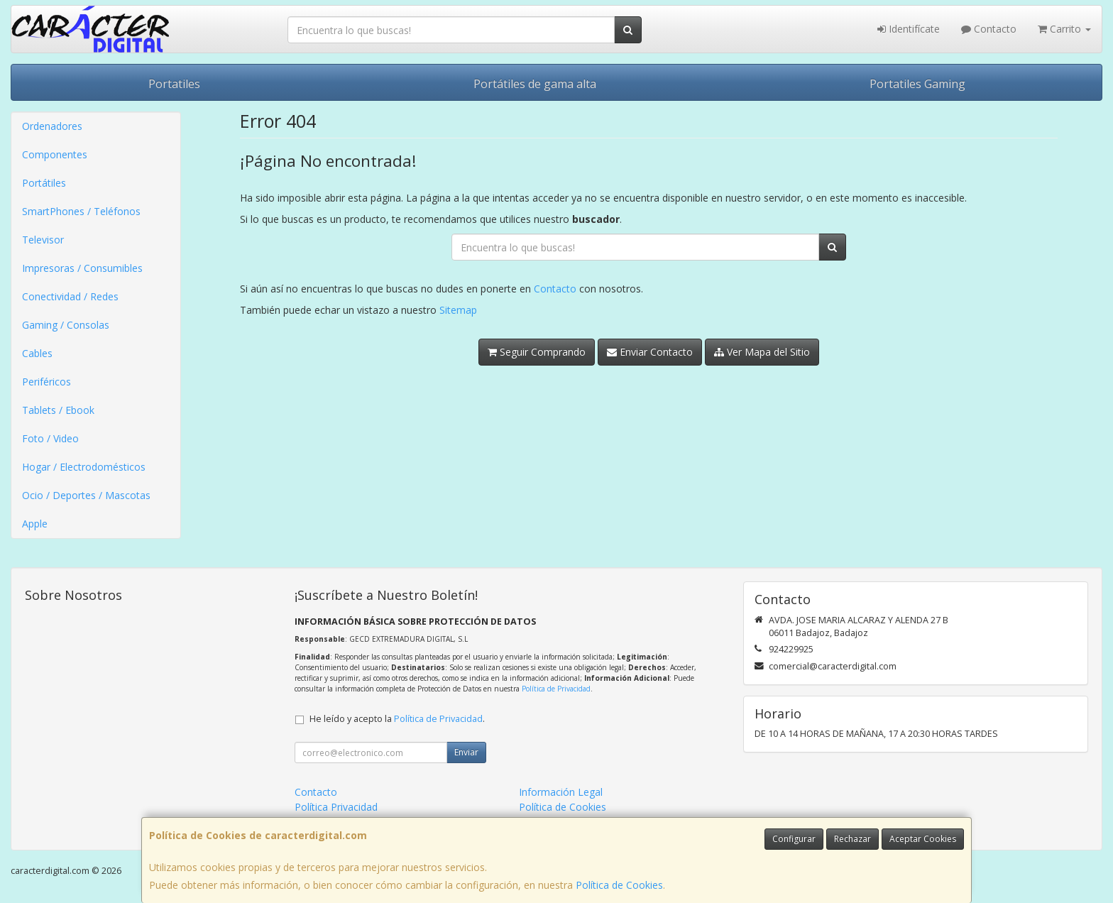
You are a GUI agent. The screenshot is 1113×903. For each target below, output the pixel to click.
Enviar (466, 752)
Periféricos (46, 381)
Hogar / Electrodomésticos (84, 467)
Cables (37, 353)
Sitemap (458, 310)
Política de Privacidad (556, 689)
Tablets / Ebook (58, 410)
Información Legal (561, 792)
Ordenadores (52, 126)
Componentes (54, 154)
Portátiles (44, 183)
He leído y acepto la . (397, 719)
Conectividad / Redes (70, 296)
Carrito (1064, 28)
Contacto (988, 28)
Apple (35, 523)
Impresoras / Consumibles (82, 268)
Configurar (794, 839)
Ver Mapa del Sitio (762, 352)
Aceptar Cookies (922, 839)
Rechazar (852, 839)
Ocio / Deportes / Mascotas (86, 495)
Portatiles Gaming (917, 84)
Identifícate (908, 28)
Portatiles (174, 84)
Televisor (43, 239)
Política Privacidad (336, 807)
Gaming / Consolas (65, 325)
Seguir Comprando (537, 352)
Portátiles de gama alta (534, 84)
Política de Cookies (619, 885)
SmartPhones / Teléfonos (81, 211)
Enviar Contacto (650, 352)
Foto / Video (50, 438)
